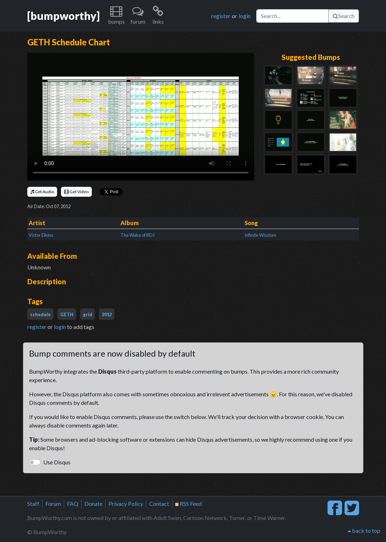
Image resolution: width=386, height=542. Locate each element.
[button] (116, 16)
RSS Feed (188, 503)
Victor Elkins (41, 235)
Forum (53, 503)
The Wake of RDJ (138, 235)
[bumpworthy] (63, 15)
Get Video (76, 191)
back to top (364, 530)
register (220, 15)
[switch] (34, 462)
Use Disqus (57, 462)
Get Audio (42, 191)
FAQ (72, 503)
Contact (159, 503)
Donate (93, 503)
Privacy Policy (125, 503)
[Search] (292, 16)
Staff (33, 503)
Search (343, 15)
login (245, 15)
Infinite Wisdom (260, 235)
